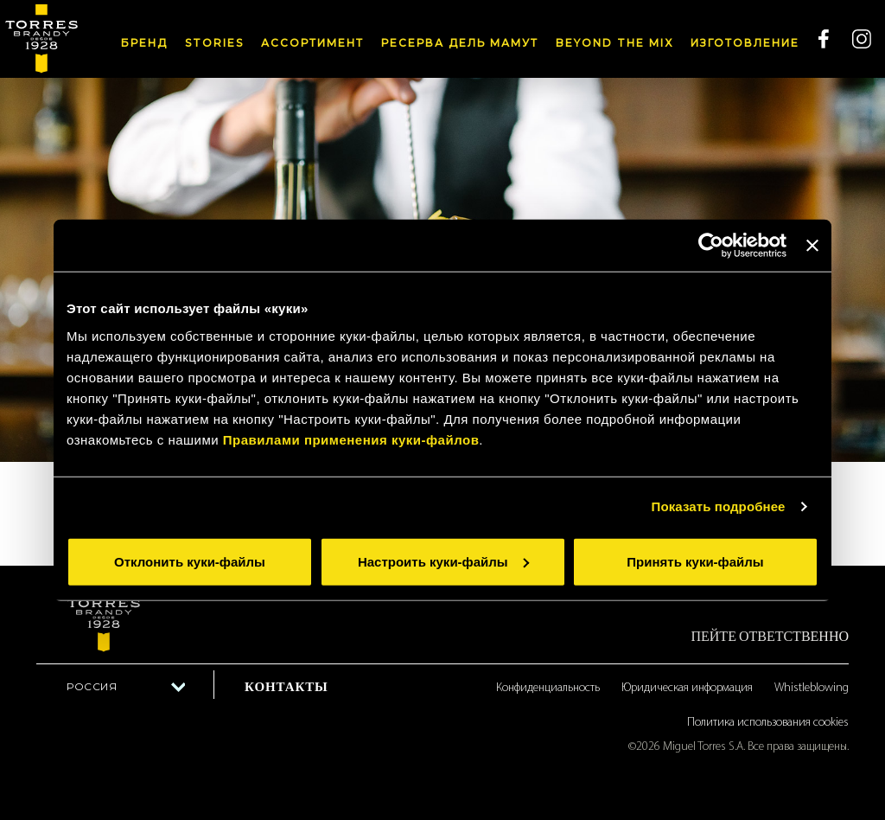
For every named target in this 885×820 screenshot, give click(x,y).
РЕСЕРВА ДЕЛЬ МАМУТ (459, 42)
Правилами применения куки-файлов (351, 439)
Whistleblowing (811, 688)
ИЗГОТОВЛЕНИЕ (745, 42)
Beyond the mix (614, 42)
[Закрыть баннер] (812, 246)
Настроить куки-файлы (443, 561)
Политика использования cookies (768, 722)
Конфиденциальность (548, 688)
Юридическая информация (687, 688)
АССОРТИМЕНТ (312, 42)
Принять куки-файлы (695, 561)
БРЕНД (144, 42)
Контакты (286, 686)
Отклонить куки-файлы (189, 561)
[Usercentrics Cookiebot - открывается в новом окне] (710, 246)
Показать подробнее (719, 506)
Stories (214, 42)
